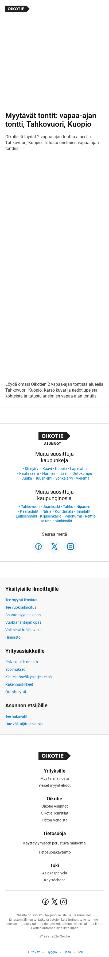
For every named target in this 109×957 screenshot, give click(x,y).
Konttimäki (64, 511)
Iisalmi (64, 473)
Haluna (46, 521)
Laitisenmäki (26, 516)
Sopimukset (15, 669)
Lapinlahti (78, 468)
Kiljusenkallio (50, 516)
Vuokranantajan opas (23, 622)
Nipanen (83, 506)
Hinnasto (13, 637)
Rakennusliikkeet (19, 684)
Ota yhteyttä (15, 692)
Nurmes (48, 473)
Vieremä (82, 478)
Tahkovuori (30, 506)
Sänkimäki (63, 521)
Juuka (27, 478)
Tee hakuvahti (16, 716)
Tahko (68, 506)
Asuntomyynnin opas (23, 615)
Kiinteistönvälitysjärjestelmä (28, 677)
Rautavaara (29, 473)
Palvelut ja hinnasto (21, 662)
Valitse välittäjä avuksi (23, 630)
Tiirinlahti (83, 511)
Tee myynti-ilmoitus (21, 600)
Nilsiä (47, 511)
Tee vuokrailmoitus (20, 607)
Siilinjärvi (32, 468)
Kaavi (47, 468)
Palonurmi (73, 516)
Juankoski (51, 506)
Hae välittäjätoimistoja (24, 724)
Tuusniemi (43, 478)
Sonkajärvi (64, 478)
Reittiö (90, 516)
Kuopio (61, 468)
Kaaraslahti (29, 511)
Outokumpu (82, 473)
